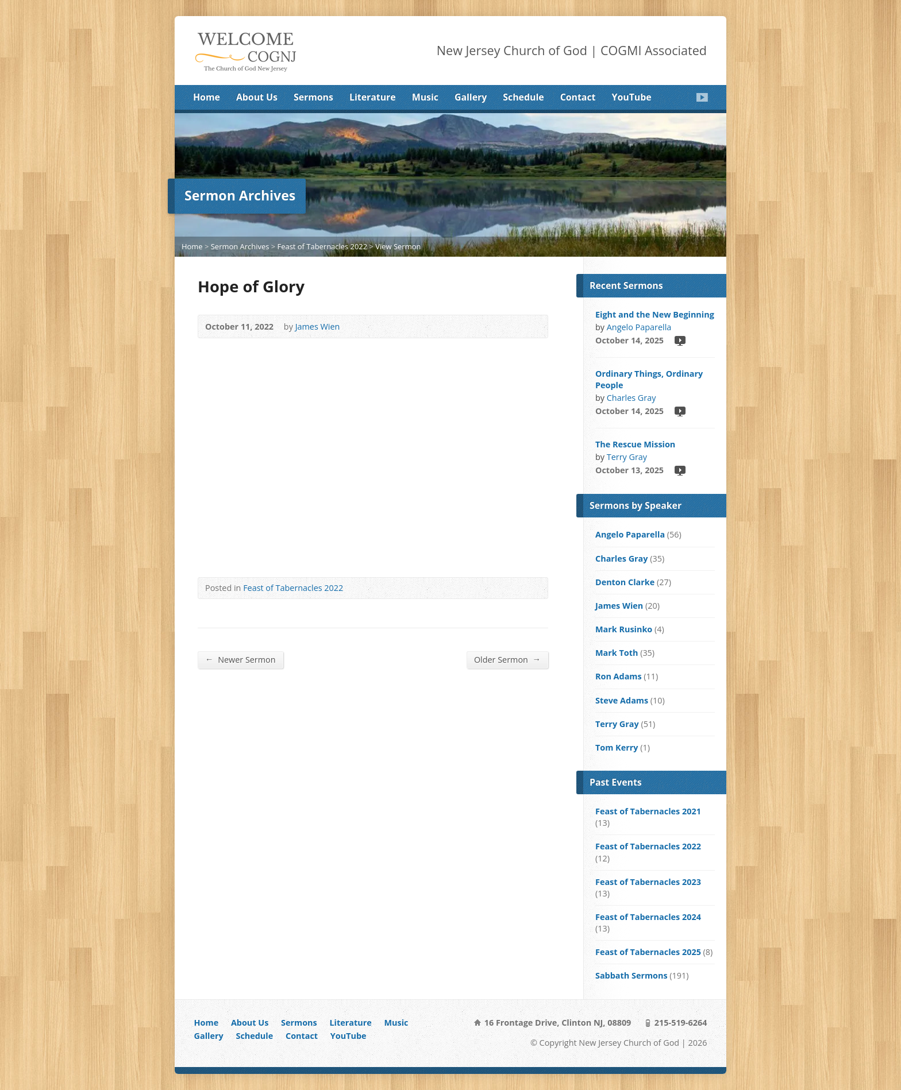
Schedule (523, 97)
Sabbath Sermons (631, 975)
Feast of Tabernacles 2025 (648, 951)
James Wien (317, 326)
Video (679, 340)
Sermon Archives (240, 246)
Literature (372, 97)
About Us (257, 97)
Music (425, 97)
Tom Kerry (616, 747)
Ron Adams (618, 676)
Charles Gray (631, 397)
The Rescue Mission (635, 444)
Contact (578, 97)
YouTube (632, 97)
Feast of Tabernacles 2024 (648, 916)
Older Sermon (507, 659)
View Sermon (398, 246)
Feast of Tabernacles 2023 (648, 881)
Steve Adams (621, 700)
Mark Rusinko (623, 629)
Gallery (471, 97)
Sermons (313, 97)
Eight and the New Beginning (654, 314)
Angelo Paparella (639, 327)
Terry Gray (627, 456)
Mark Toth (616, 652)
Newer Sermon (240, 659)
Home (206, 97)
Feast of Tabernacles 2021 (648, 811)
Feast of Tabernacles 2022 (322, 246)
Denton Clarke (624, 582)
